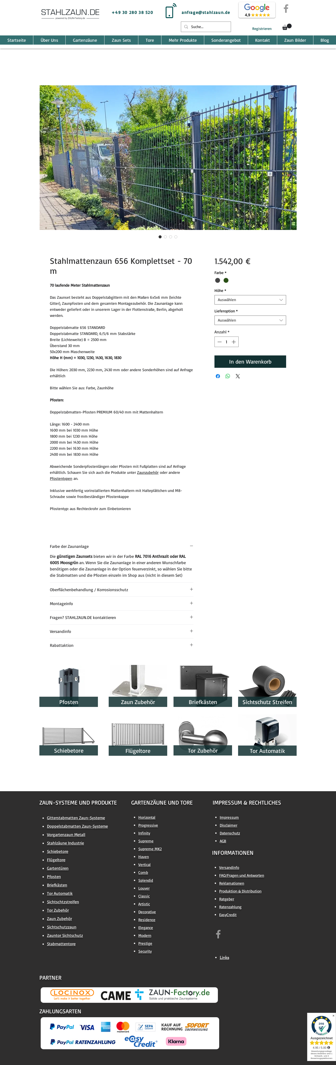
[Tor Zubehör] (203, 750)
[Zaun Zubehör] (138, 702)
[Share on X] (238, 376)
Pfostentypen (61, 478)
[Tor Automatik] (267, 751)
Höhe (220, 290)
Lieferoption (226, 311)
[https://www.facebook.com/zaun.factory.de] (218, 934)
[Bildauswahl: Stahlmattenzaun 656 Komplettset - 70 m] (160, 236)
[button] (287, 27)
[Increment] (234, 342)
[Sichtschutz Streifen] (267, 702)
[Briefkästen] (203, 702)
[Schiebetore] (68, 750)
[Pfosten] (68, 702)
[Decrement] (219, 342)
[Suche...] (205, 27)
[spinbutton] (226, 342)
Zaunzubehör (148, 472)
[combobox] (250, 300)
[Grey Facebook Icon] (286, 8)
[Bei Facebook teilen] (218, 376)
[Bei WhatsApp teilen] (228, 376)
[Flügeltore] (138, 751)
